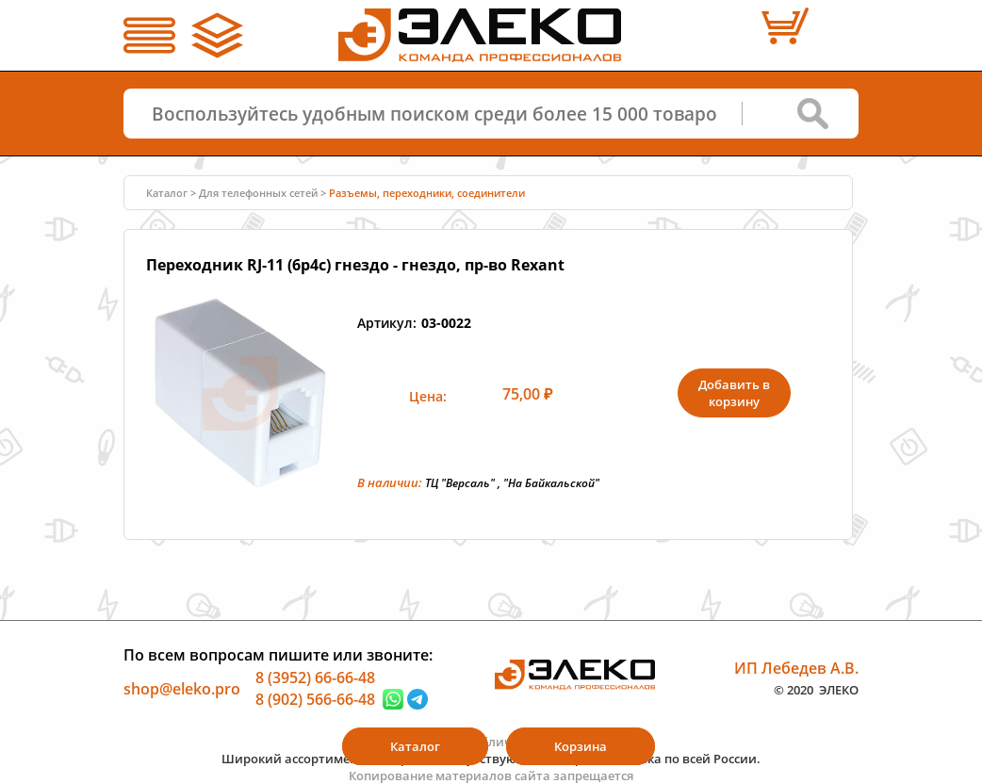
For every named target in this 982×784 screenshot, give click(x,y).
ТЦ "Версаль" (460, 483)
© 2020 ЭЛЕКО (816, 689)
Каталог (167, 193)
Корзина (580, 746)
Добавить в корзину (734, 393)
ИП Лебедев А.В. (796, 667)
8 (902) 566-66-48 (315, 699)
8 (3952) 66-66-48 (315, 676)
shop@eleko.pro (181, 688)
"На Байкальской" (551, 483)
